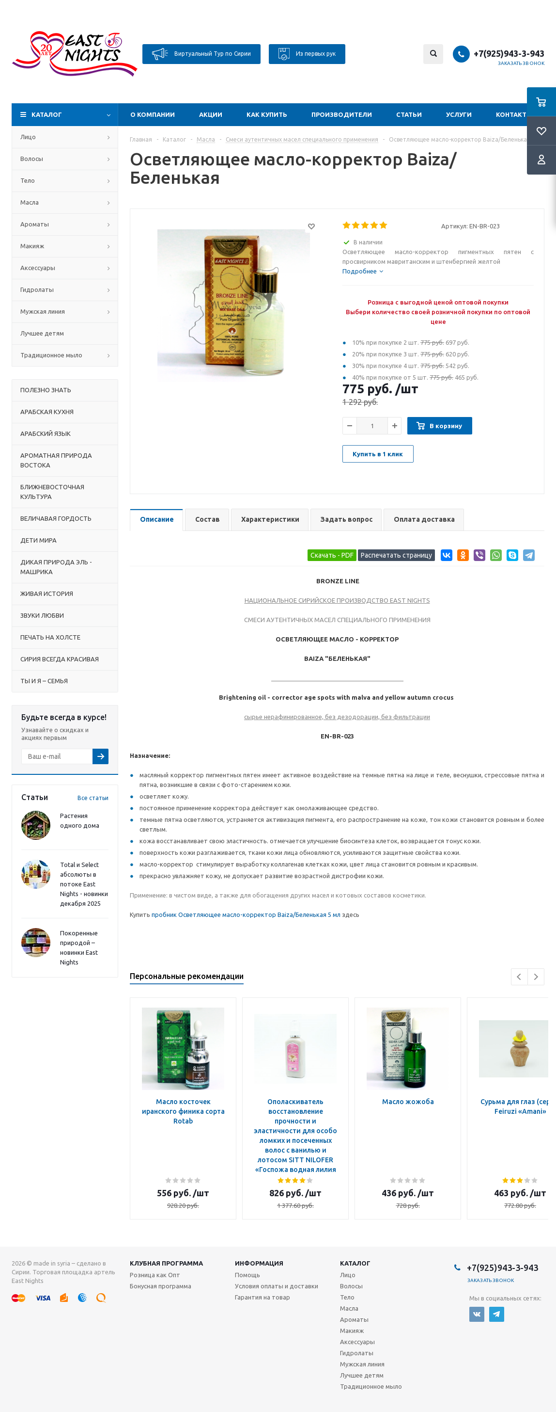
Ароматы (34, 224)
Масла (29, 202)
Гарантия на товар (262, 1297)
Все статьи (92, 798)
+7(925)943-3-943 (509, 53)
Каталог (46, 114)
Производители (341, 114)
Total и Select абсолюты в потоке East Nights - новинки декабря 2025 (84, 884)
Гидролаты (37, 289)
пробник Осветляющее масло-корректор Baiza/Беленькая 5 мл (246, 914)
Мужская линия (42, 311)
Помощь (247, 1274)
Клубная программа (166, 1263)
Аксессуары (37, 267)
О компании (152, 114)
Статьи (409, 114)
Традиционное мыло (51, 355)
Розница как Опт (155, 1274)
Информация (259, 1263)
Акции (210, 114)
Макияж (32, 245)
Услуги (459, 114)
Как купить (267, 114)
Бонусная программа (160, 1286)
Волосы (31, 158)
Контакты (514, 114)
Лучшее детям (42, 333)
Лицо (28, 136)
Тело (27, 180)
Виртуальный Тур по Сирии (201, 54)
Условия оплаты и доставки (276, 1286)
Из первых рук (307, 54)
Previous (519, 977)
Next (536, 977)
